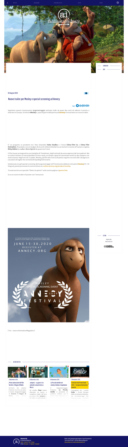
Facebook (37, 444)
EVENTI (101, 3)
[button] (88, 384)
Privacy (32, 442)
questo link (63, 170)
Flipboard (32, 444)
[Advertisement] (48, 78)
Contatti (26, 442)
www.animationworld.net (79, 442)
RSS (29, 442)
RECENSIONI (36, 3)
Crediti (21, 442)
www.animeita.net (69, 442)
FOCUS (79, 3)
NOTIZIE (15, 3)
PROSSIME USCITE (58, 3)
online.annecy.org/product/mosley (56, 166)
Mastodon (26, 444)
